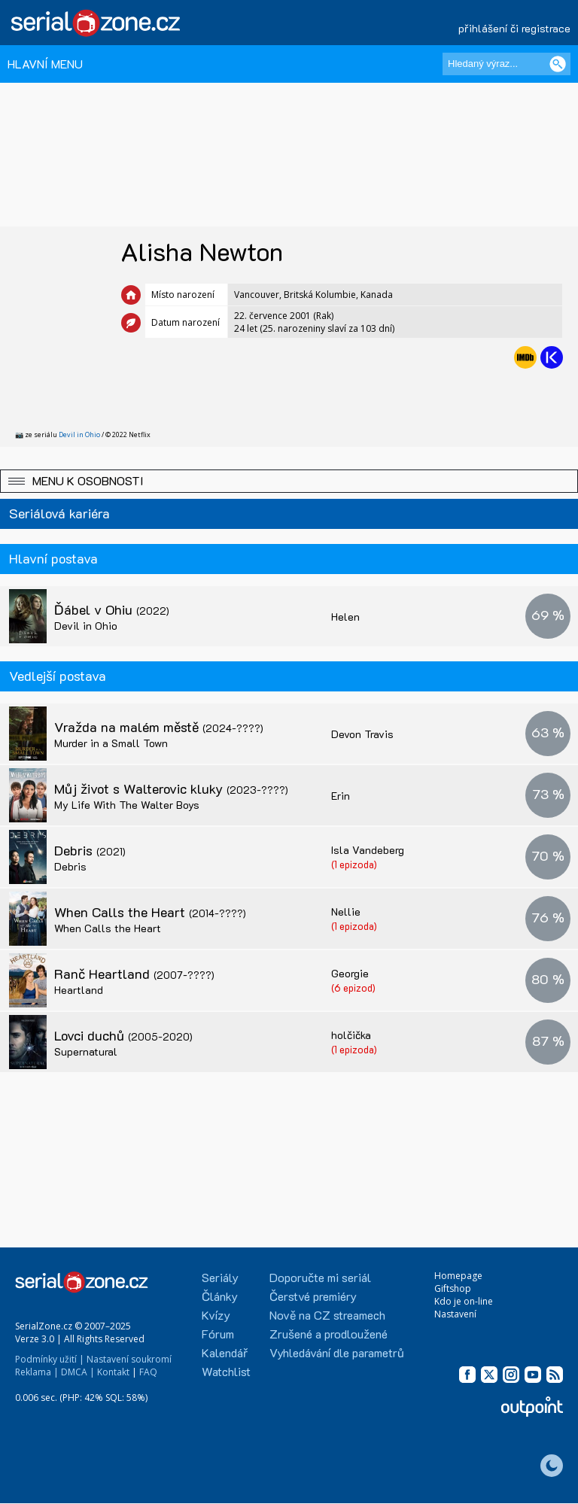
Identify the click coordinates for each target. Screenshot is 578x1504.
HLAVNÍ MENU (45, 63)
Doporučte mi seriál (320, 1277)
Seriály (220, 1277)
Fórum (218, 1333)
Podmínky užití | (49, 1359)
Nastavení (455, 1314)
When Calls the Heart (150, 912)
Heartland (78, 990)
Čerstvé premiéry (313, 1296)
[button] (289, 481)
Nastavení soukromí (129, 1359)
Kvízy (216, 1315)
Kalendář (225, 1352)
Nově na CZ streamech (327, 1315)
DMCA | (78, 1372)
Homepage (458, 1275)
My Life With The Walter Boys (126, 805)
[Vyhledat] (557, 64)
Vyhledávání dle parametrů (336, 1352)
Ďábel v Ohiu (111, 609)
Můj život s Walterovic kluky (171, 788)
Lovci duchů (123, 1035)
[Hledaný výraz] (506, 64)
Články (220, 1296)
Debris (90, 850)
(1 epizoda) (354, 864)
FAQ (148, 1372)
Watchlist (226, 1371)
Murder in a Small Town (111, 743)
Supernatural (85, 1051)
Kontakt (113, 1372)
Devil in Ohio (79, 434)
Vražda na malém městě (158, 727)
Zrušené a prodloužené (328, 1333)
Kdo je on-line (463, 1301)
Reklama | (37, 1372)
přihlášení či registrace (514, 28)
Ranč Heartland (134, 974)
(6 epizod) (353, 987)
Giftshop (452, 1288)
